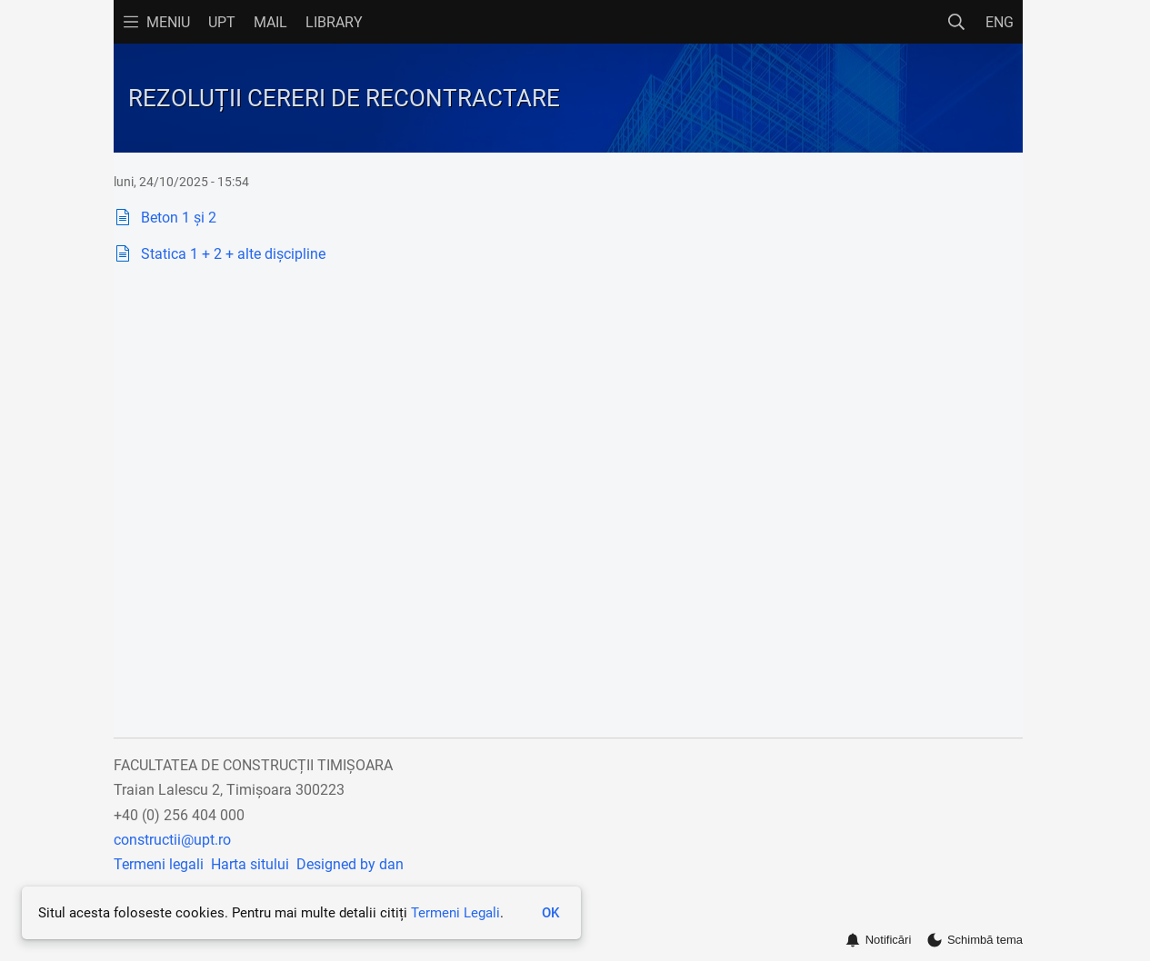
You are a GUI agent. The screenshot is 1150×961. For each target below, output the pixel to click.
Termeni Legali (455, 913)
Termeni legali (159, 864)
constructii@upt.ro (172, 839)
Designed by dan (350, 864)
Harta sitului (250, 864)
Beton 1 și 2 (178, 217)
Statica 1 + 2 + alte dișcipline (233, 254)
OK (550, 913)
